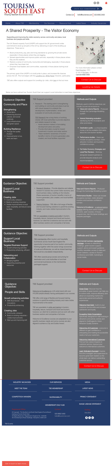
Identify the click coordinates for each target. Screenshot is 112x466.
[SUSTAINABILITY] (56, 397)
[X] (89, 417)
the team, (86, 72)
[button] (106, 3)
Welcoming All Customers (88, 328)
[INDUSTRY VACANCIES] (22, 382)
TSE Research (40, 117)
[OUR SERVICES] (56, 382)
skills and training (55, 307)
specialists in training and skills (50, 216)
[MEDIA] (94, 382)
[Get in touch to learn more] (15, 463)
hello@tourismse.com (84, 15)
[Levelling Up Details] (91, 86)
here (54, 80)
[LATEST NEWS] (90, 388)
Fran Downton (81, 70)
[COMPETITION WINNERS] (22, 397)
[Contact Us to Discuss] (91, 79)
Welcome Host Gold (86, 305)
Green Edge (83, 289)
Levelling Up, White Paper (45, 76)
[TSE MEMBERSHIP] (56, 388)
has (47, 117)
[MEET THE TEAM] (25, 388)
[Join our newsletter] (86, 8)
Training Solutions (42, 204)
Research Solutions (43, 188)
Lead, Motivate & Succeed (88, 351)
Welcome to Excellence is (42, 291)
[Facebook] (95, 3)
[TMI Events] (16, 423)
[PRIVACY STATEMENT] (91, 397)
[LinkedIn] (98, 3)
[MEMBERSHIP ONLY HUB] (56, 405)
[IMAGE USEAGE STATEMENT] (90, 404)
